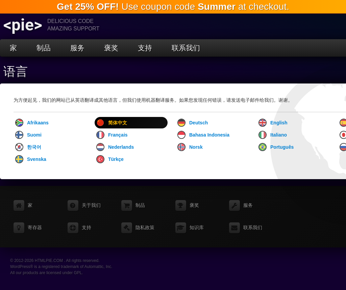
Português (276, 147)
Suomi (28, 135)
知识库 (197, 227)
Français (112, 135)
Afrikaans (32, 123)
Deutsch (192, 123)
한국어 (28, 147)
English (273, 123)
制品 (43, 48)
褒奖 (111, 48)
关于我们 (91, 205)
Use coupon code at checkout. (173, 6)
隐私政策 (144, 227)
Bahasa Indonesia (203, 135)
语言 (15, 72)
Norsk (190, 147)
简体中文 (111, 123)
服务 (77, 48)
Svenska (30, 159)
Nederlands (115, 147)
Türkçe (110, 159)
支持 (145, 48)
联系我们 (186, 48)
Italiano (272, 135)
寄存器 (35, 227)
